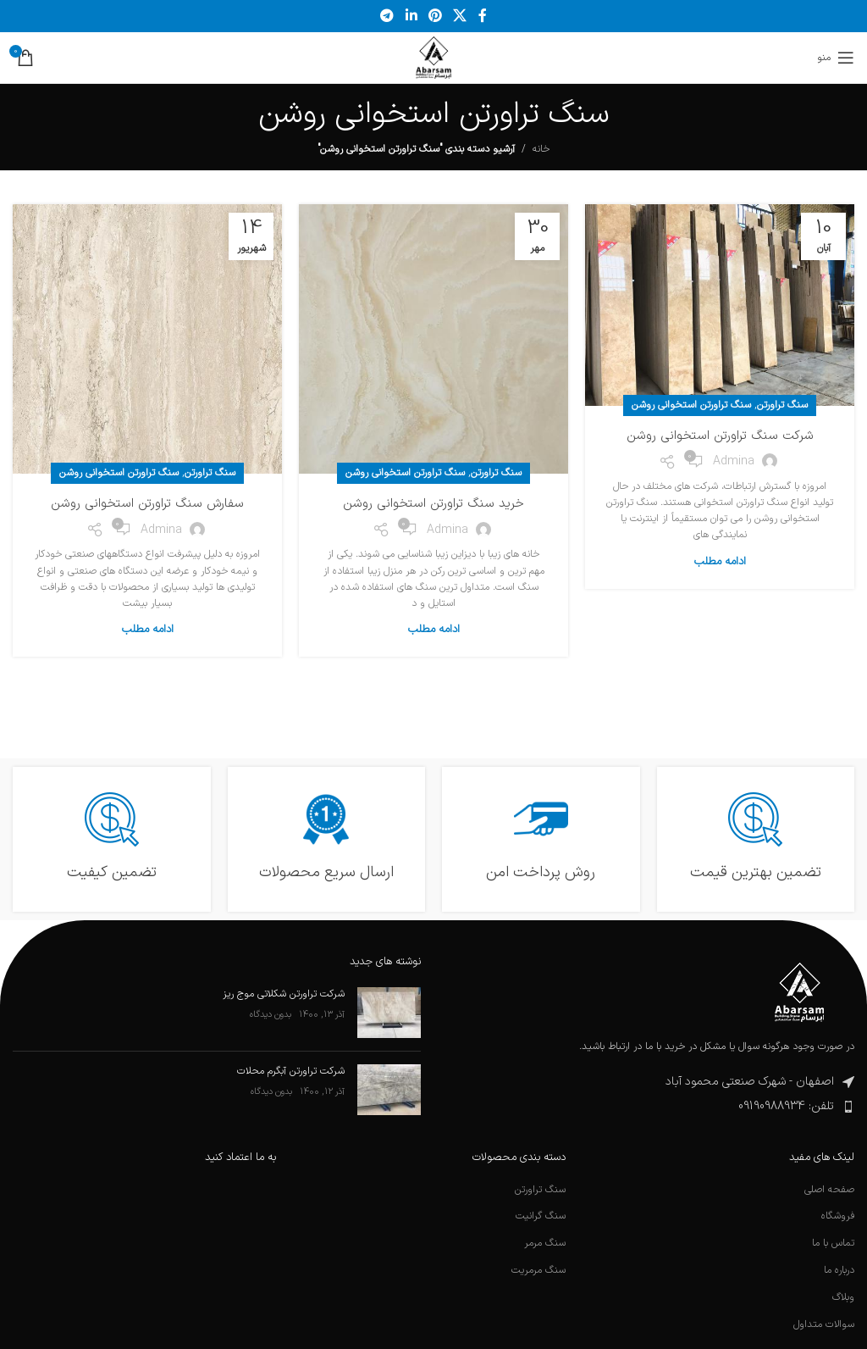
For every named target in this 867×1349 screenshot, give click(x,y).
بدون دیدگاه (270, 1014)
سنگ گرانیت (541, 1216)
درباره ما (839, 1270)
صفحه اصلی (829, 1190)
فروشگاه (837, 1216)
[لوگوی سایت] (434, 57)
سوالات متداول (823, 1325)
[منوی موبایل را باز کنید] (836, 58)
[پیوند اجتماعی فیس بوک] (482, 16)
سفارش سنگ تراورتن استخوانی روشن (147, 504)
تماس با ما (833, 1243)
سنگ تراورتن (782, 405)
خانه (541, 149)
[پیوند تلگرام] (387, 16)
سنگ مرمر (545, 1243)
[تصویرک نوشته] (389, 1012)
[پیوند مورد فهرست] (650, 1106)
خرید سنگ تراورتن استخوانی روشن (433, 504)
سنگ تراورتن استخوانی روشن (691, 405)
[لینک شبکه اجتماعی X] (460, 16)
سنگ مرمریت (538, 1270)
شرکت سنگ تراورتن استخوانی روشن (720, 436)
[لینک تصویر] (799, 992)
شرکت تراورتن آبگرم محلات (291, 1071)
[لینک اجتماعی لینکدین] (411, 16)
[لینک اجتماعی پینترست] (434, 16)
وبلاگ (843, 1298)
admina (733, 461)
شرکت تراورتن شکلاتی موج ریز (284, 994)
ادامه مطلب (720, 561)
